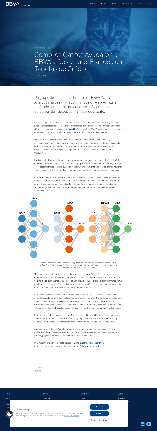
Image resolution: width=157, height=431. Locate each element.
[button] (9, 414)
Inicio (93, 4)
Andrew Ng (70, 129)
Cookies (120, 404)
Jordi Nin (37, 371)
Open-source (47, 398)
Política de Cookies (71, 416)
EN (150, 4)
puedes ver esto (92, 346)
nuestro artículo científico (92, 343)
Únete (113, 4)
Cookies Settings (99, 420)
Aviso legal (121, 398)
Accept (99, 407)
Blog (103, 4)
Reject (99, 413)
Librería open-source (132, 4)
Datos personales (124, 401)
